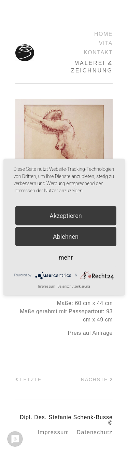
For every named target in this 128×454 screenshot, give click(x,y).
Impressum (53, 432)
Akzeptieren (65, 215)
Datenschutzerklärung (73, 286)
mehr (66, 257)
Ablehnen (66, 236)
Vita (106, 43)
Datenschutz (95, 432)
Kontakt (98, 52)
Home (103, 34)
